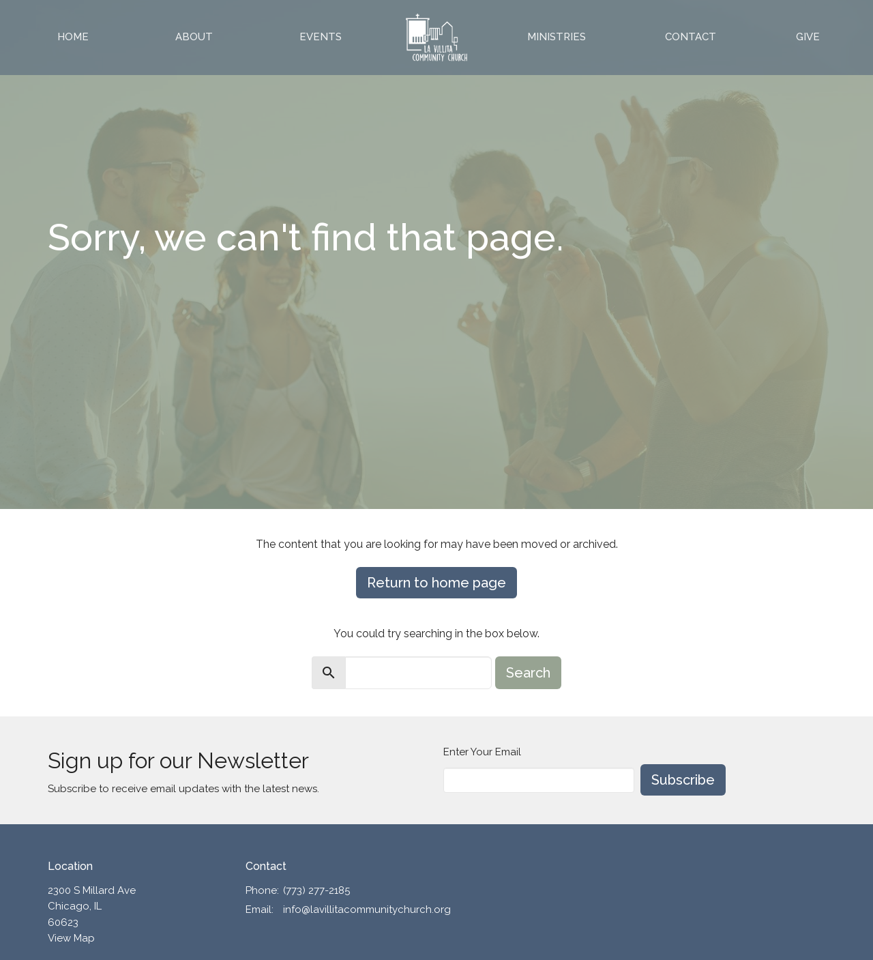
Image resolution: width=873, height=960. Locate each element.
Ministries (556, 37)
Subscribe (683, 780)
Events (320, 37)
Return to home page (436, 582)
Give (808, 37)
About (194, 37)
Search (528, 673)
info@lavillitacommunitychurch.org (367, 909)
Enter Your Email (482, 752)
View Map (71, 938)
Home (73, 37)
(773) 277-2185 (316, 890)
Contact (690, 37)
